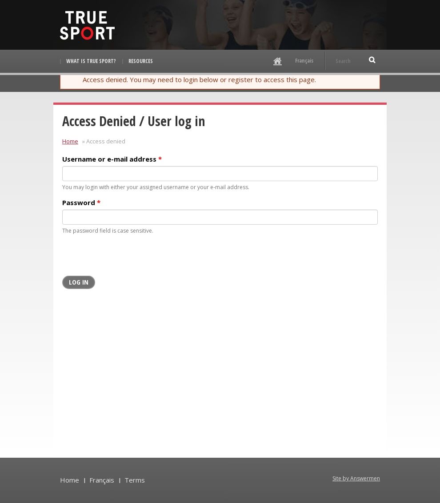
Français (304, 60)
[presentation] (129, 258)
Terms (134, 479)
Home (70, 141)
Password (81, 202)
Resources (140, 61)
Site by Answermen (356, 478)
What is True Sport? (91, 61)
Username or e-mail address (112, 158)
